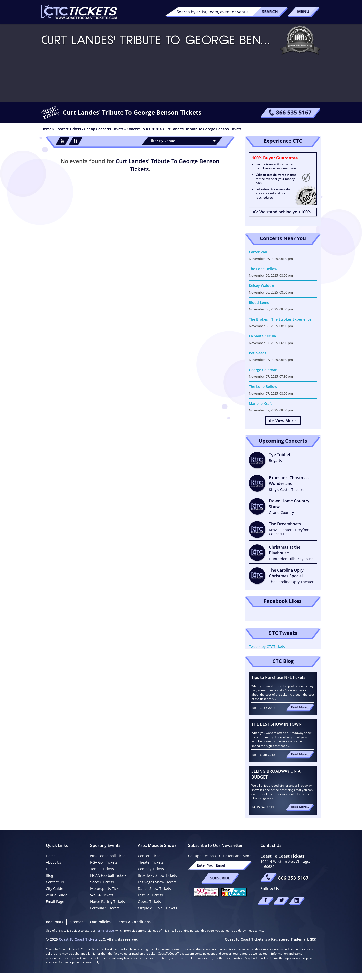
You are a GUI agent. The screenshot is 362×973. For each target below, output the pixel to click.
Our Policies (100, 921)
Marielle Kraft (260, 403)
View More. (283, 420)
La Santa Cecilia (262, 336)
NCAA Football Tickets (108, 875)
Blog (49, 875)
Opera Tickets (149, 901)
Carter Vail (258, 252)
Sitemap (77, 921)
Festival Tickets (150, 895)
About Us (53, 862)
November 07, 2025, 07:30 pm (271, 376)
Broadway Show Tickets (157, 875)
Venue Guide (56, 895)
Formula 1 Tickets (105, 908)
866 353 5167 (293, 878)
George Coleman (263, 369)
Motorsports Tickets (106, 888)
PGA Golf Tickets (103, 862)
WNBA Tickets (101, 895)
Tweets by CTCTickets (267, 646)
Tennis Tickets (102, 868)
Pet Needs (257, 353)
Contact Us (55, 882)
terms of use (105, 930)
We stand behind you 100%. (282, 212)
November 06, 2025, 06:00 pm (271, 258)
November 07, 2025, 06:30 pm (271, 359)
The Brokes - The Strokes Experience (280, 319)
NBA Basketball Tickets (109, 855)
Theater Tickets (150, 862)
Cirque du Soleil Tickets (157, 908)
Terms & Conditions (134, 921)
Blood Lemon (260, 302)
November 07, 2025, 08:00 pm (271, 393)
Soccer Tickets (102, 882)
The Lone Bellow (263, 268)
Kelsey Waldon (261, 285)
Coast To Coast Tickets (78, 939)
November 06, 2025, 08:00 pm (271, 275)
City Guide (54, 888)
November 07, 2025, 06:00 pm (271, 342)
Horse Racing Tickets (107, 901)
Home (51, 855)
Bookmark (54, 921)
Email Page (55, 901)
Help (50, 868)
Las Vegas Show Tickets (157, 882)
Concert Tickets (150, 855)
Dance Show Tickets (154, 888)
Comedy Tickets (151, 868)
